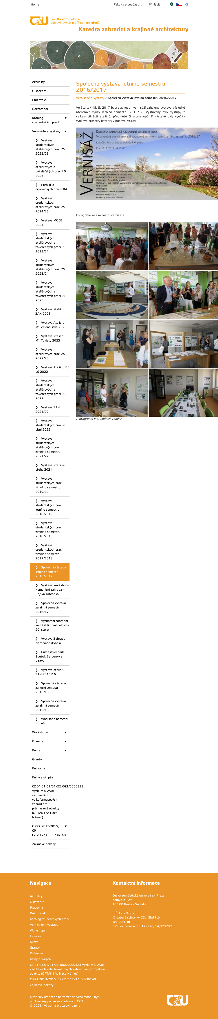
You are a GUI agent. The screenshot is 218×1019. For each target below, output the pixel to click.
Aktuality (38, 82)
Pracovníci (39, 100)
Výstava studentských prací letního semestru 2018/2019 (48, 507)
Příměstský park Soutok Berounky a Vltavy (49, 656)
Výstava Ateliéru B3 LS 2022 (52, 369)
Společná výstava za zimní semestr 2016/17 (50, 607)
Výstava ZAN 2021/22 (47, 409)
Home (35, 4)
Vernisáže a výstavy (46, 131)
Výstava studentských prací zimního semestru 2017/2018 (48, 552)
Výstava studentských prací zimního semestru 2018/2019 (48, 529)
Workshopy (40, 732)
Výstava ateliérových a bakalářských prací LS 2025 (50, 169)
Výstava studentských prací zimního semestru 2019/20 (48, 485)
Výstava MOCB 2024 (48, 222)
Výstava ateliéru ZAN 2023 (49, 311)
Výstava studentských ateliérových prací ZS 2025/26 (50, 147)
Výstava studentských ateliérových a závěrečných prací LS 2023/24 (50, 242)
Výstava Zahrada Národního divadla (50, 641)
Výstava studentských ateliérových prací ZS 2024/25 (50, 205)
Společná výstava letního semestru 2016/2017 (50, 572)
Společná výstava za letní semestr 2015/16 (50, 688)
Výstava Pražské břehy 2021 (50, 467)
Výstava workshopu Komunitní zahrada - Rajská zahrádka (52, 590)
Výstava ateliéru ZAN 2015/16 (49, 672)
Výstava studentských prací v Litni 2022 (50, 425)
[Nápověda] (171, 4)
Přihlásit (154, 4)
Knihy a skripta (42, 777)
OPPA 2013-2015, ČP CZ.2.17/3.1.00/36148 (49, 831)
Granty (37, 759)
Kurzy (36, 750)
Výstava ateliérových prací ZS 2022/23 (50, 354)
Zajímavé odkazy (44, 844)
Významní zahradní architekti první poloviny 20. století (52, 625)
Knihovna (38, 768)
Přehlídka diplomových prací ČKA (51, 187)
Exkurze (37, 741)
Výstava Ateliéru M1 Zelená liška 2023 (50, 325)
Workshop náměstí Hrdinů (51, 721)
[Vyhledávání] (186, 4)
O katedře (39, 91)
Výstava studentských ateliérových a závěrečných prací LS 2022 (50, 389)
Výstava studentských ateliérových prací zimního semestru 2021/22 (47, 447)
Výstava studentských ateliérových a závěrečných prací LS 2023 (50, 291)
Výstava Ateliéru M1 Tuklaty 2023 (49, 338)
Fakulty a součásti (126, 4)
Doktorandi (40, 109)
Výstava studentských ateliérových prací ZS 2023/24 (50, 267)
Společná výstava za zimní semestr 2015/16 (50, 705)
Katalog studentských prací (45, 120)
